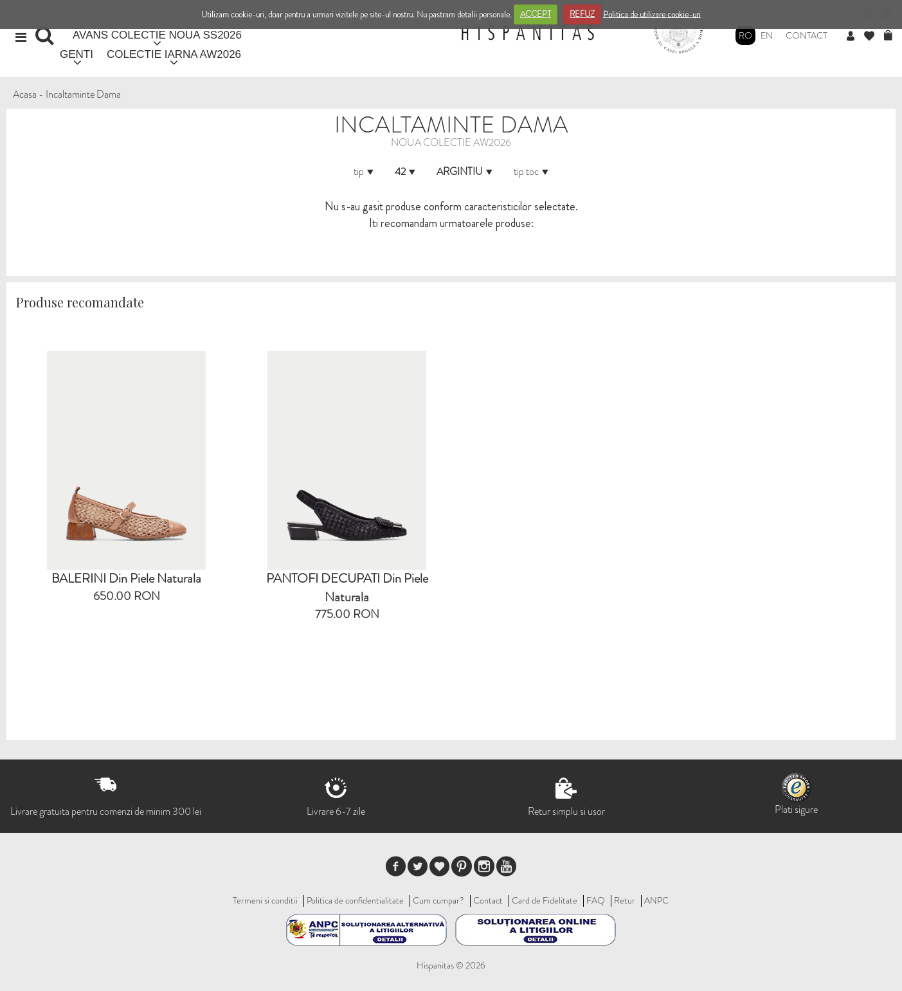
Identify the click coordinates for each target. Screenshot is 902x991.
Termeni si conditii (265, 900)
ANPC (656, 900)
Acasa (25, 94)
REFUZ (582, 14)
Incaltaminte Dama (83, 94)
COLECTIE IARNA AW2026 (174, 54)
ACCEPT (535, 14)
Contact (806, 35)
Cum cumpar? (438, 900)
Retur (624, 900)
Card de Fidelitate (544, 900)
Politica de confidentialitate (355, 900)
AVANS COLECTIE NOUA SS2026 (157, 35)
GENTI (76, 54)
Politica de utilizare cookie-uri (652, 14)
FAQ (595, 900)
